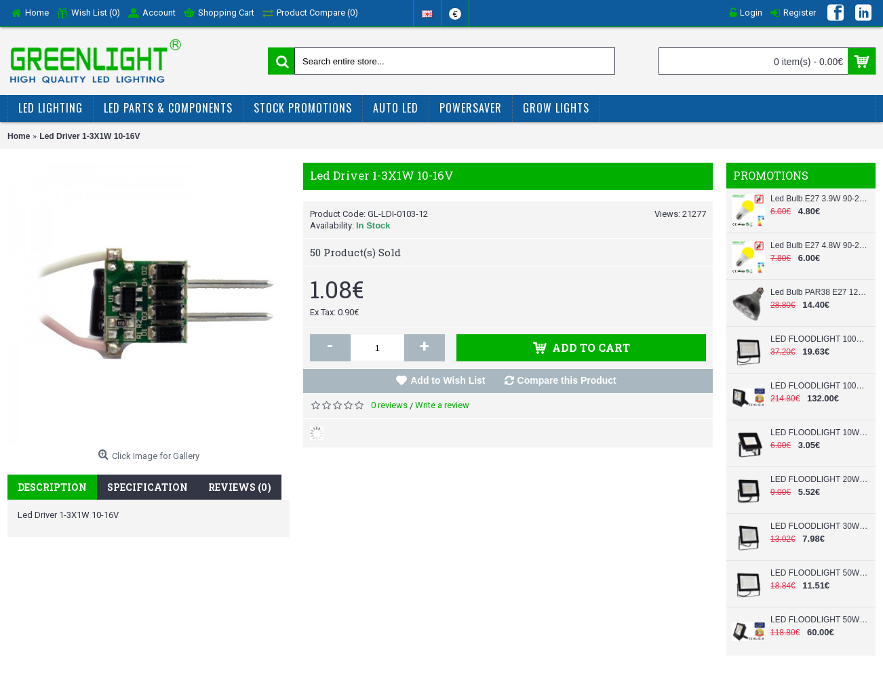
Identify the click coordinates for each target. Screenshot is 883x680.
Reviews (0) (239, 487)
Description (52, 487)
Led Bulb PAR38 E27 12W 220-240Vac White (819, 292)
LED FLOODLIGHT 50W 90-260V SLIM (819, 619)
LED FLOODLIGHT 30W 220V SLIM (819, 526)
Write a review (442, 405)
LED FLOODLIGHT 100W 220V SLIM (819, 339)
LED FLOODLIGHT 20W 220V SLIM (819, 479)
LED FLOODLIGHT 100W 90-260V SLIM (819, 386)
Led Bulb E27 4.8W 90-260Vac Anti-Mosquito (819, 245)
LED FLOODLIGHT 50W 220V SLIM (819, 573)
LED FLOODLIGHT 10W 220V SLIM (819, 432)
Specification (147, 487)
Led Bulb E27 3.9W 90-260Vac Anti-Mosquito (819, 198)
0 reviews (389, 405)
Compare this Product (566, 380)
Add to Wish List (447, 380)
